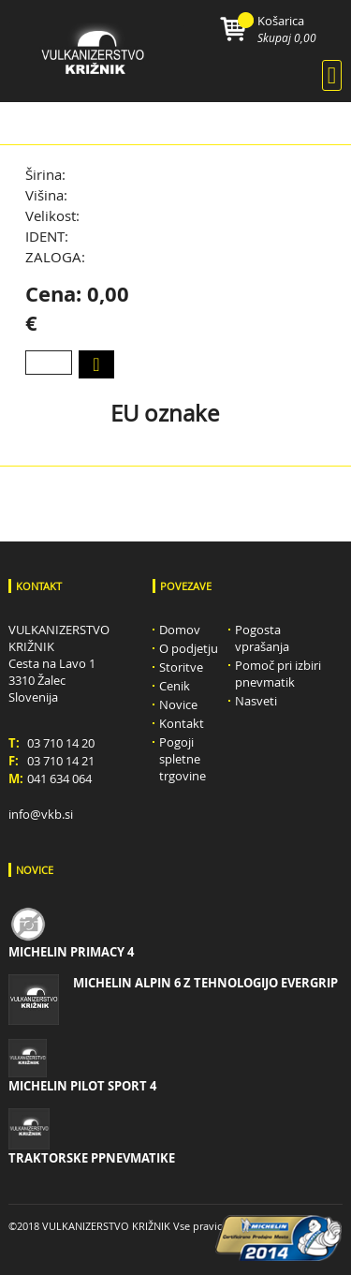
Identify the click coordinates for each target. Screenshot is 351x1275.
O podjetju (188, 648)
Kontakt (181, 723)
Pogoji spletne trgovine (182, 759)
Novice (178, 704)
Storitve (181, 667)
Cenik (174, 685)
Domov (179, 629)
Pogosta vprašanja (262, 638)
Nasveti (256, 700)
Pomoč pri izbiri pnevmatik (278, 673)
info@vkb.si (40, 814)
